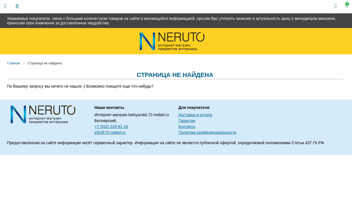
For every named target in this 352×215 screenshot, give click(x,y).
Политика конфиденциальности (207, 132)
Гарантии (186, 120)
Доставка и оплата (195, 115)
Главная (13, 63)
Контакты (186, 126)
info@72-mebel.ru (110, 132)
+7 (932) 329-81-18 (111, 126)
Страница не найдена (45, 63)
